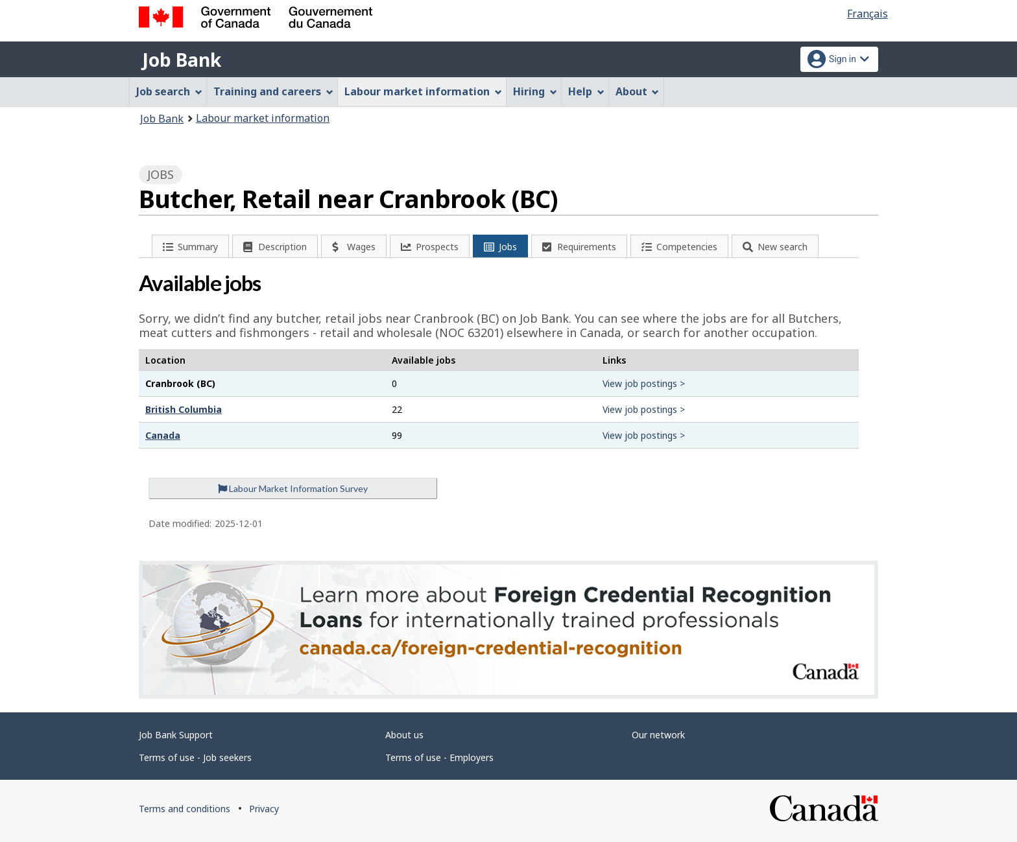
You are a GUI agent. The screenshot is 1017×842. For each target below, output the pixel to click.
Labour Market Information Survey (293, 488)
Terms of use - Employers (439, 757)
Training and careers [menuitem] (273, 91)
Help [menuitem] (586, 91)
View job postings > (644, 383)
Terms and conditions (184, 808)
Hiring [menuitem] (535, 91)
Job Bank (181, 59)
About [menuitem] (638, 91)
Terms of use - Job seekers (195, 757)
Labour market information (262, 118)
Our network (658, 735)
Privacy (264, 808)
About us (404, 735)
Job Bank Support (176, 735)
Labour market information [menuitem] (423, 91)
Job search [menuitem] (169, 91)
